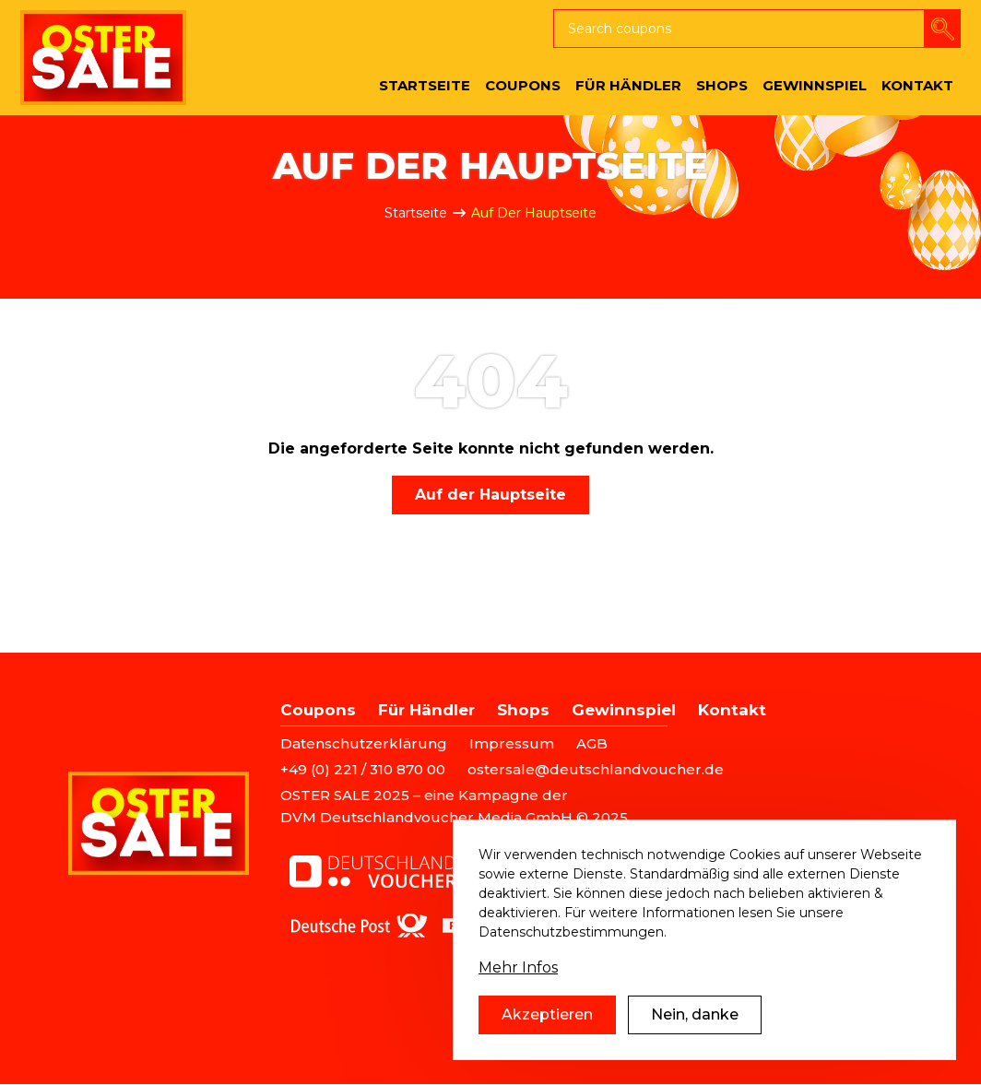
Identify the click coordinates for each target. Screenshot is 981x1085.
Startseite (415, 213)
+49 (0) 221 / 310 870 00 (362, 769)
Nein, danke (695, 1014)
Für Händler (426, 710)
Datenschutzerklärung (363, 743)
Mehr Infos (518, 967)
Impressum (511, 743)
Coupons (318, 710)
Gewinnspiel (624, 710)
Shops (523, 710)
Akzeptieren (547, 1014)
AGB (592, 743)
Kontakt (732, 710)
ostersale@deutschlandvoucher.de (595, 769)
